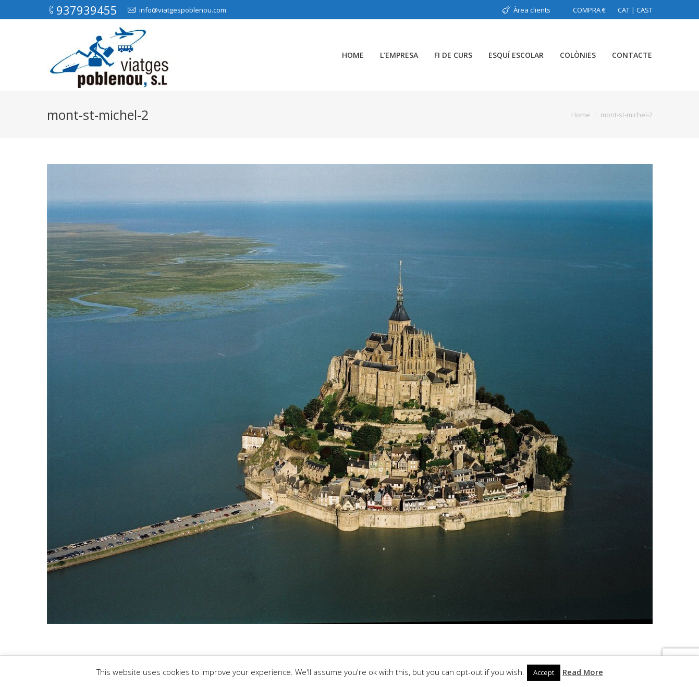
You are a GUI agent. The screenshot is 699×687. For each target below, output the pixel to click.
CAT (624, 10)
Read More (582, 672)
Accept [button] (543, 672)
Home (580, 114)
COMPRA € (589, 10)
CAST (644, 10)
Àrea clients (531, 10)
